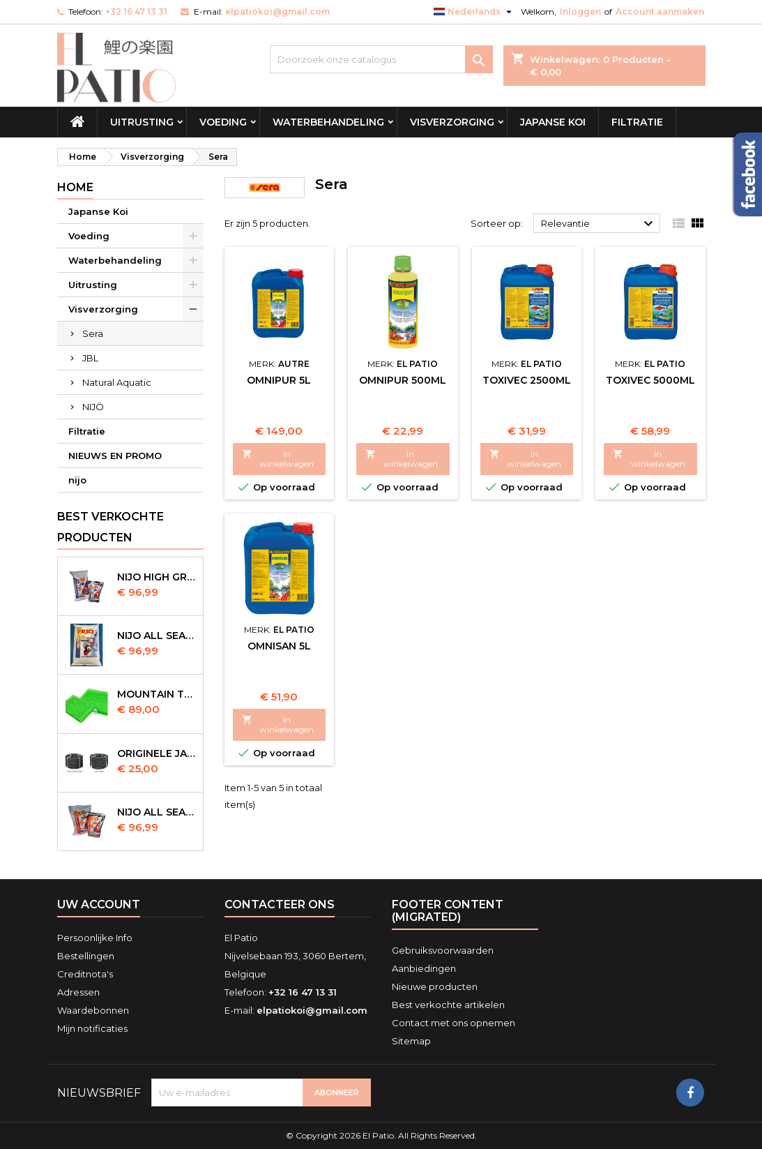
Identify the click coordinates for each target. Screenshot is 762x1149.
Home (75, 187)
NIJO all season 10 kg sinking (157, 635)
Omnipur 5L (279, 380)
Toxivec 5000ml (650, 380)
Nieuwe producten (435, 986)
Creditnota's (85, 973)
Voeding (223, 122)
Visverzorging (452, 122)
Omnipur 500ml (402, 380)
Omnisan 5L (279, 646)
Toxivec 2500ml (526, 380)
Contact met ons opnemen (453, 1022)
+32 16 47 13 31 (136, 11)
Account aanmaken (660, 11)
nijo (77, 480)
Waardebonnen (93, 1010)
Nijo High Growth (157, 577)
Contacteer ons (279, 904)
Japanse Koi (553, 122)
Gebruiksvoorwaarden (443, 950)
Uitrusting (142, 122)
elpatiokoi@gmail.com (277, 11)
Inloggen (580, 11)
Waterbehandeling (328, 122)
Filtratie (637, 122)
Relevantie (599, 224)
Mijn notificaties (92, 1028)
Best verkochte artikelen (448, 1004)
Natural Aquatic (116, 382)
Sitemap (411, 1040)
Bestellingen (85, 955)
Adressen (78, 992)
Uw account (98, 904)
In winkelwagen (278, 459)
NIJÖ (93, 406)
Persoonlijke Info (94, 937)
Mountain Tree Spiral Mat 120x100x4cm (157, 694)
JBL (90, 357)
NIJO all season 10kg (157, 812)
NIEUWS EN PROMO (115, 455)
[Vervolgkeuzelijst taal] (474, 12)
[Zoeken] (381, 59)
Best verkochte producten (110, 527)
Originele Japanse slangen (157, 753)
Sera (92, 333)
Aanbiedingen (424, 968)
